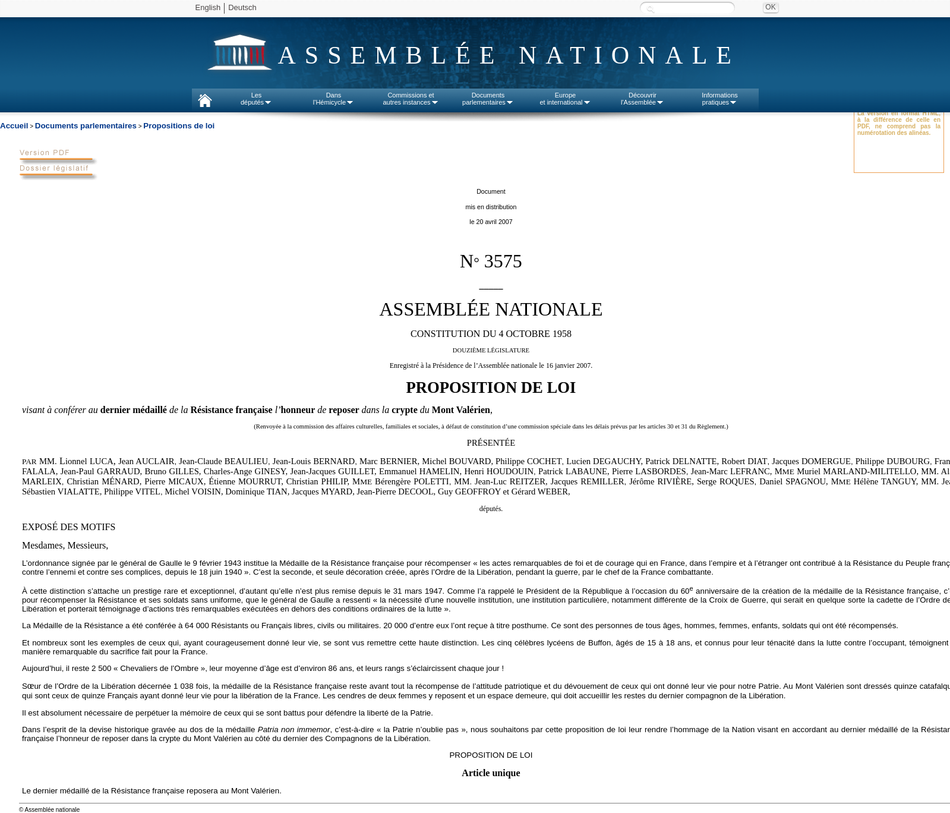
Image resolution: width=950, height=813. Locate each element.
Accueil (14, 125)
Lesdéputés (256, 99)
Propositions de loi (178, 125)
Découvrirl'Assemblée (642, 99)
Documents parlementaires (86, 125)
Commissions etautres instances (410, 99)
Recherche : (650, 9)
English (208, 7)
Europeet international (565, 99)
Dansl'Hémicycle (333, 99)
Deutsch (242, 7)
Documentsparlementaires (488, 99)
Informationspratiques (720, 99)
